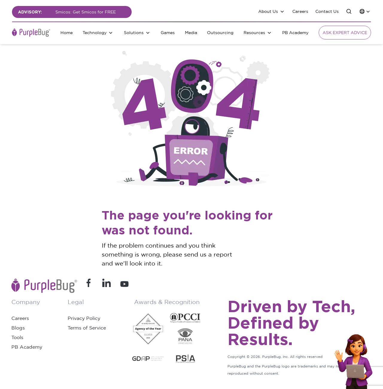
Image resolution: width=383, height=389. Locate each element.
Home (66, 32)
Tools (17, 337)
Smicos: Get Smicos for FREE (85, 12)
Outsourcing (220, 32)
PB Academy (295, 32)
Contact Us (327, 11)
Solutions (134, 32)
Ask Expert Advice (345, 32)
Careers (300, 11)
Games (168, 32)
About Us (268, 11)
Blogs (18, 327)
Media (191, 32)
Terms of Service (87, 327)
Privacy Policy (84, 318)
